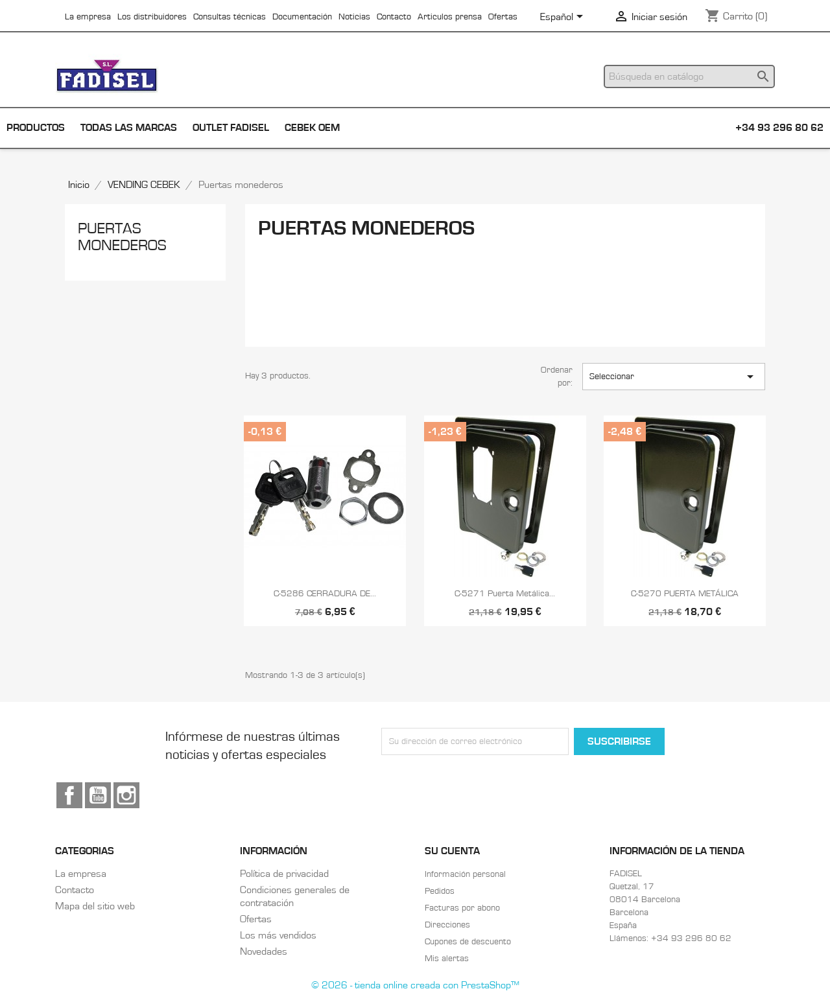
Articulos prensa (450, 16)
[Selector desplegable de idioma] (563, 17)
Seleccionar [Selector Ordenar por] (673, 376)
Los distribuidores (152, 16)
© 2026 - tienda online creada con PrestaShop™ (415, 985)
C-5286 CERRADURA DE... (325, 593)
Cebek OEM (312, 127)
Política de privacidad (284, 873)
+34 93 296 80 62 (779, 127)
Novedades (263, 951)
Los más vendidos (278, 935)
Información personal (465, 874)
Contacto (394, 16)
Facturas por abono (462, 908)
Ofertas (502, 16)
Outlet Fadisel (231, 127)
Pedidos (440, 891)
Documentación (302, 16)
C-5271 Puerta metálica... (505, 593)
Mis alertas (447, 958)
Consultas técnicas (229, 16)
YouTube (98, 795)
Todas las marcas (128, 127)
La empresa (88, 16)
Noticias (354, 16)
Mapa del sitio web (95, 906)
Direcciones (447, 924)
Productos (35, 127)
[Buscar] (689, 76)
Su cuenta (452, 851)
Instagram (126, 795)
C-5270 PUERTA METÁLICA (685, 593)
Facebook (69, 795)
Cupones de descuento (468, 941)
